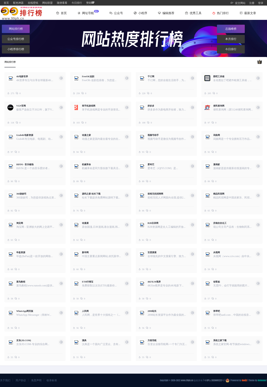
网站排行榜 (16, 28)
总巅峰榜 (230, 28)
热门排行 (220, 13)
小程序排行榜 (15, 49)
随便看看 (62, 3)
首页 (6, 3)
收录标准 (52, 380)
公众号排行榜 (15, 38)
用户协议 (21, 380)
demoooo (262, 380)
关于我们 (5, 380)
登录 (260, 3)
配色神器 (18, 3)
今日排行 (77, 3)
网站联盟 (47, 3)
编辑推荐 (166, 13)
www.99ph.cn (187, 380)
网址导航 (88, 12)
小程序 (140, 13)
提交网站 (238, 3)
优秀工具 (193, 13)
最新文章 (248, 13)
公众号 (116, 13)
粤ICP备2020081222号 (214, 380)
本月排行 (230, 38)
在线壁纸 (33, 3)
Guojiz (244, 380)
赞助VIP (90, 3)
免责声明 (36, 380)
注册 (251, 3)
